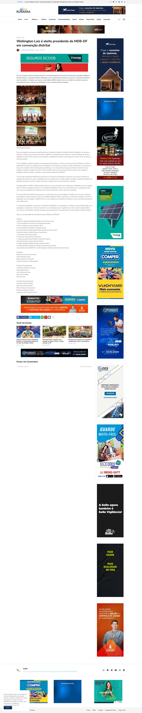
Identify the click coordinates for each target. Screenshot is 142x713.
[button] (119, 19)
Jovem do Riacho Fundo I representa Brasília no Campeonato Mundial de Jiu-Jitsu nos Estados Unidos (27, 341)
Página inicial (20, 37)
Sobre (94, 710)
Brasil (75, 19)
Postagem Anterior (23, 366)
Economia (52, 19)
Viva (26, 19)
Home (20, 19)
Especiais (107, 19)
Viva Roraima (31, 710)
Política (43, 19)
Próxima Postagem (85, 366)
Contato (100, 710)
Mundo (81, 19)
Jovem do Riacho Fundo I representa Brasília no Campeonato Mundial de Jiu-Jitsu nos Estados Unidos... (54, 2)
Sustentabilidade (64, 19)
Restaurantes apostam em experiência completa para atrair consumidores (80, 340)
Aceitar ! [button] (8, 708)
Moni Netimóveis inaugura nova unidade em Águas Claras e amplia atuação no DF (53, 341)
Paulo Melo (90, 19)
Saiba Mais (16, 705)
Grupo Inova (121, 710)
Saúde (99, 19)
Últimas (34, 19)
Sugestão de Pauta (110, 710)
